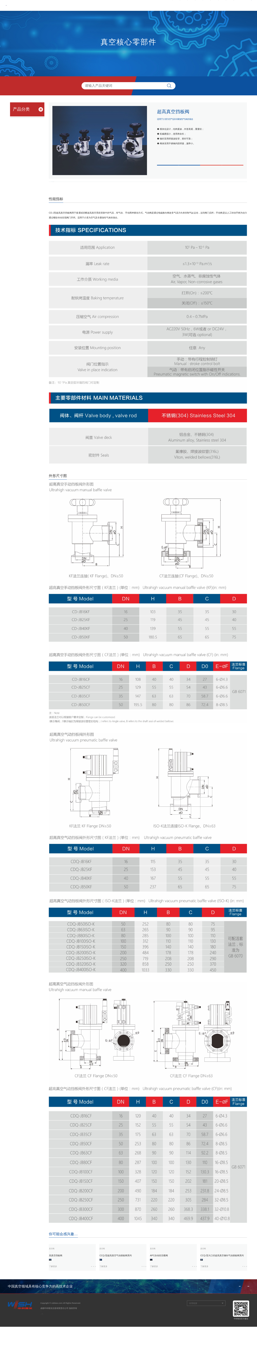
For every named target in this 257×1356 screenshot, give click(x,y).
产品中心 (164, 5)
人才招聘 (198, 5)
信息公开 (214, 5)
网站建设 (44, 1347)
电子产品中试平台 (21, 158)
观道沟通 (54, 1347)
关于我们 (117, 5)
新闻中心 (133, 5)
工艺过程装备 (19, 151)
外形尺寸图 (85, 186)
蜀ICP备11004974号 (49, 1342)
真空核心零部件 (20, 120)
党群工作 (149, 5)
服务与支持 (181, 5)
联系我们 (229, 5)
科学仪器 (17, 144)
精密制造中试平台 (21, 166)
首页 (104, 5)
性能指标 (62, 186)
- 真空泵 (19, 132)
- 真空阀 (19, 127)
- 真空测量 (20, 137)
